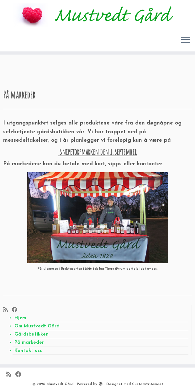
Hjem (20, 318)
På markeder (29, 342)
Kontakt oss (28, 350)
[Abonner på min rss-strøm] (7, 310)
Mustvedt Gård (59, 384)
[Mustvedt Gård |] (97, 15)
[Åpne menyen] (185, 40)
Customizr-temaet (147, 384)
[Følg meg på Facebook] (16, 310)
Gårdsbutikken (31, 334)
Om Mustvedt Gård (37, 326)
